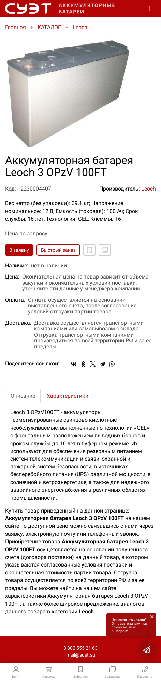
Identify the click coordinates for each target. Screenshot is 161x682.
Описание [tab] (23, 396)
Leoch (148, 188)
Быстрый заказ (58, 250)
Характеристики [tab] (67, 396)
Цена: (12, 277)
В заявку (19, 250)
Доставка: (18, 323)
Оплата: (15, 300)
